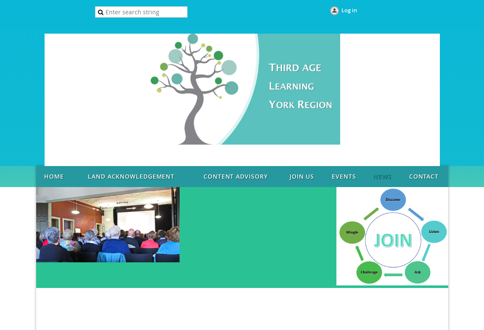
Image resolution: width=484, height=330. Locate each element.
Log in (349, 10)
